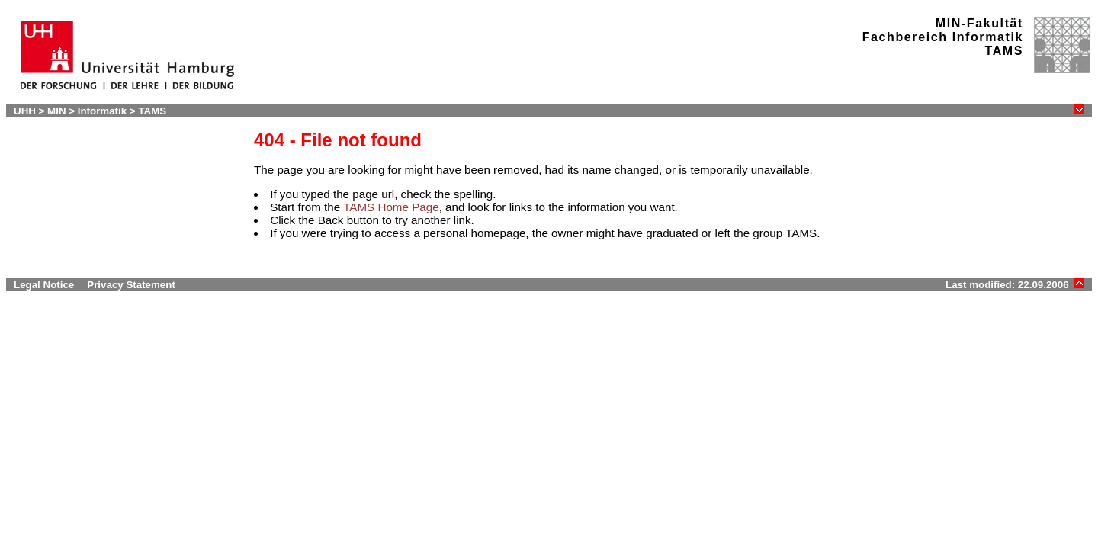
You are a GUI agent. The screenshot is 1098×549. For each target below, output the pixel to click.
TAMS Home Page (390, 207)
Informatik (102, 111)
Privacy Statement (131, 285)
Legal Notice (44, 285)
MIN (56, 111)
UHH (25, 111)
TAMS (152, 111)
